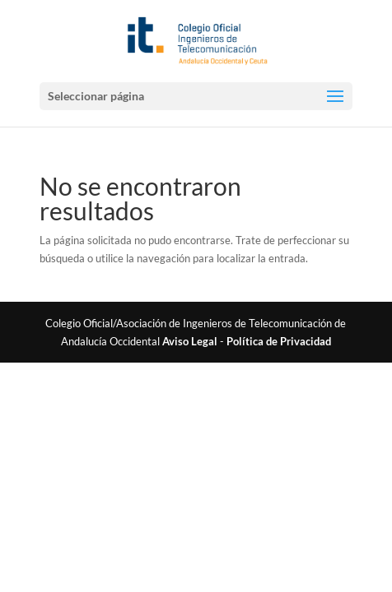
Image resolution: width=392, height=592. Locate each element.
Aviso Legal (189, 341)
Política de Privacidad (278, 341)
